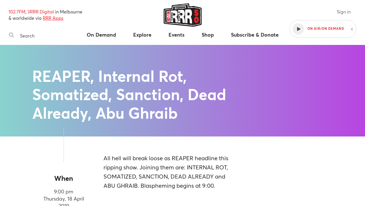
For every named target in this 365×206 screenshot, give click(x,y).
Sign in (344, 12)
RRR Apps (53, 18)
